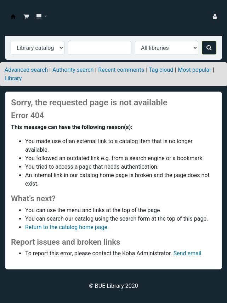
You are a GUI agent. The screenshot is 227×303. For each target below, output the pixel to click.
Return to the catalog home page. (67, 227)
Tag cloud (161, 69)
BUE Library (13, 16)
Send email (188, 253)
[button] (26, 17)
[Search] (209, 47)
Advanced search (26, 69)
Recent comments (121, 69)
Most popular (194, 69)
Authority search (72, 69)
